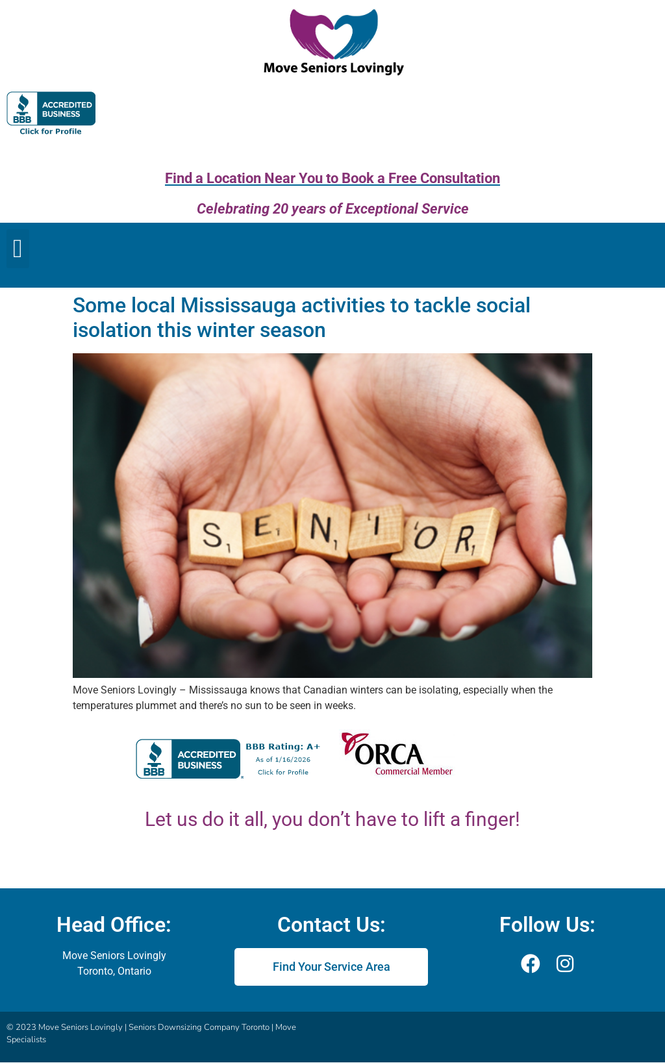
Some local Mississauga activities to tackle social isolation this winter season (302, 317)
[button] (17, 248)
